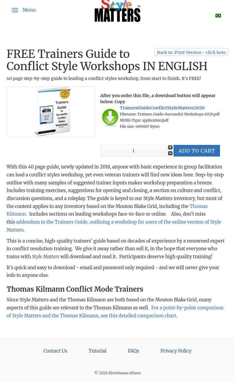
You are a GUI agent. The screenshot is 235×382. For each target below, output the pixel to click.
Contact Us (55, 351)
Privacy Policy (176, 351)
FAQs (133, 351)
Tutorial (97, 351)
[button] (24, 10)
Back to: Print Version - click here (191, 52)
